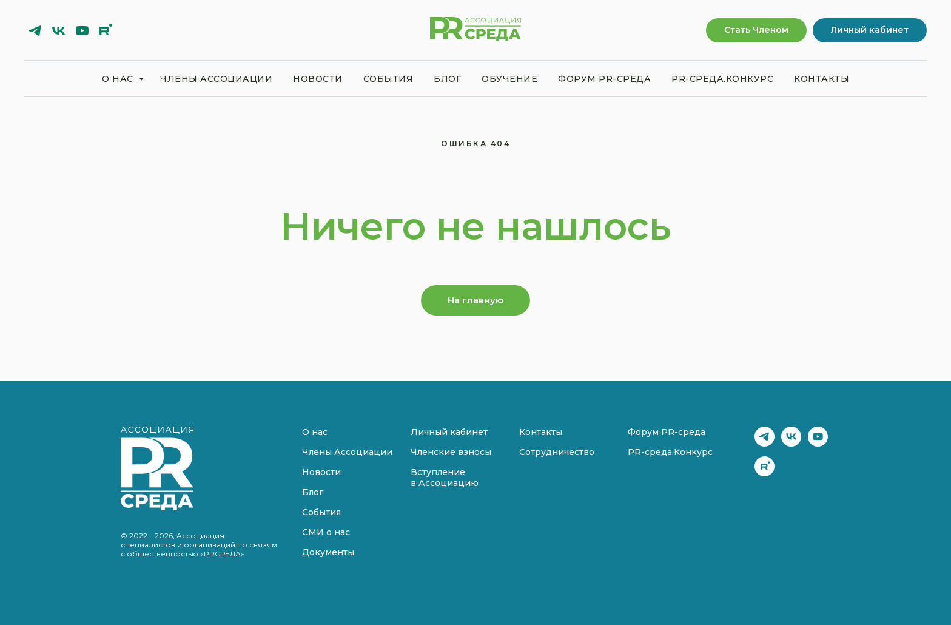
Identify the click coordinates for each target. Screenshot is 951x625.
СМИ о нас (326, 532)
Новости (318, 78)
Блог (447, 78)
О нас (119, 78)
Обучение (509, 78)
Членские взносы (451, 452)
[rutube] (105, 30)
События (388, 78)
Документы (328, 552)
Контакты (821, 78)
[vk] (58, 30)
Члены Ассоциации (216, 78)
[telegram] (34, 30)
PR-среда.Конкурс (722, 78)
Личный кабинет (449, 432)
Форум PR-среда (604, 78)
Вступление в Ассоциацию (445, 477)
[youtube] (82, 30)
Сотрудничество (556, 452)
